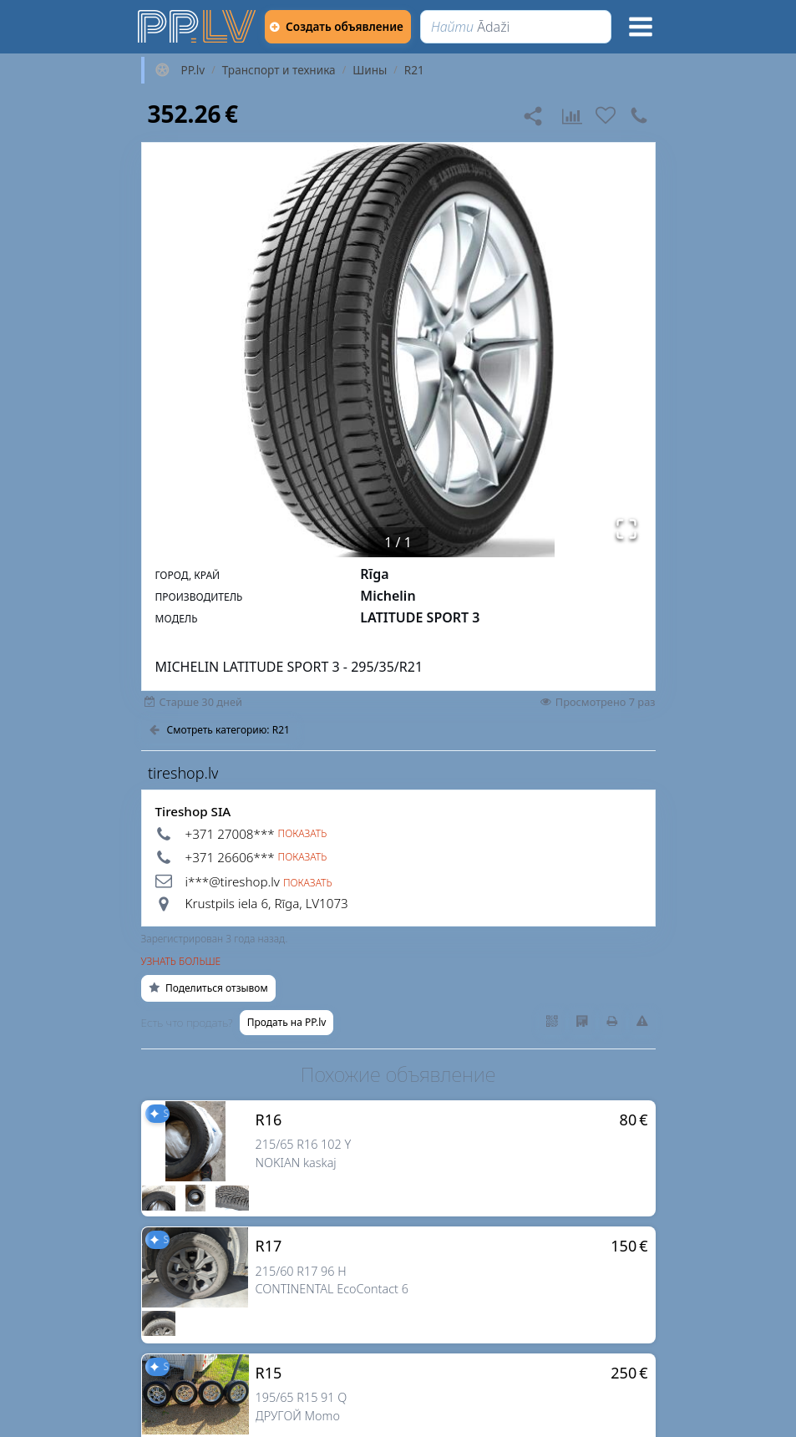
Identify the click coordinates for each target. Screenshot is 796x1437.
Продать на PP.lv (287, 1022)
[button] (398, 350)
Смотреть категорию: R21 (219, 730)
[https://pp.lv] (198, 26)
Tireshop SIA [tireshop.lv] (193, 811)
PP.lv (193, 70)
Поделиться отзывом (208, 988)
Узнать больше (181, 961)
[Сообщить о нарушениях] (642, 1021)
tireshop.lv (183, 773)
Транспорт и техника (279, 70)
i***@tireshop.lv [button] (232, 881)
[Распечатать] (612, 1021)
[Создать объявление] (344, 26)
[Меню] (640, 26)
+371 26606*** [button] (230, 857)
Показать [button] (302, 834)
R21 (414, 70)
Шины (369, 70)
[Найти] (522, 26)
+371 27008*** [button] (230, 833)
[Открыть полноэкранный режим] (626, 528)
